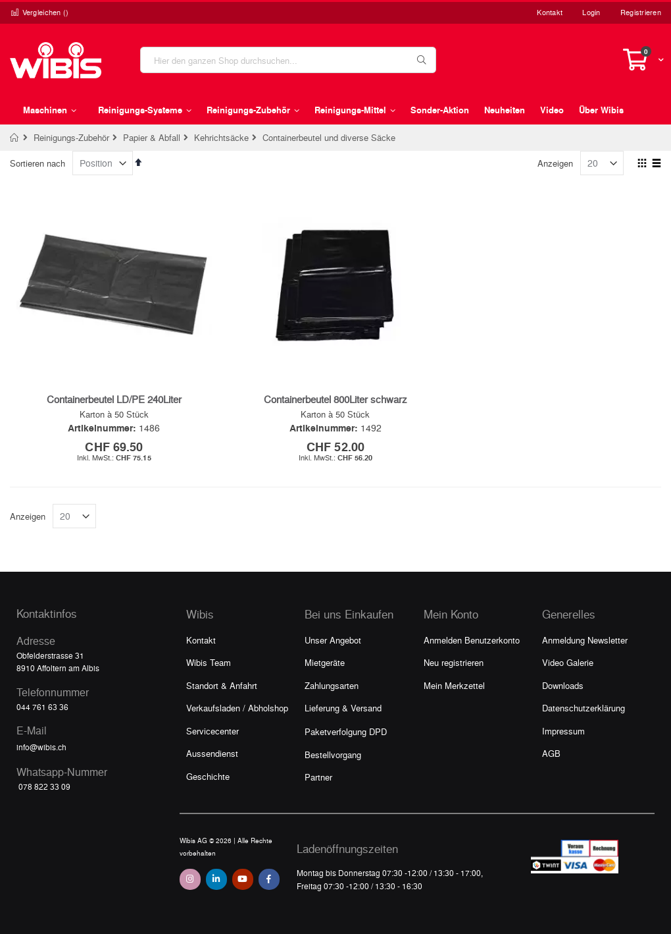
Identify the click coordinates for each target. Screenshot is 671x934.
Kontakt (549, 12)
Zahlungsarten (332, 685)
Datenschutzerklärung (583, 707)
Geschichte (208, 776)
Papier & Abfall (151, 137)
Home (15, 138)
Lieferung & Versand (343, 707)
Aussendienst (212, 753)
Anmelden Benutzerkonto (472, 640)
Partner (318, 777)
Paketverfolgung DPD (346, 731)
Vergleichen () (39, 12)
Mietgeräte (325, 662)
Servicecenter (212, 731)
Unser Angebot (333, 640)
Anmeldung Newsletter (585, 640)
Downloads (563, 685)
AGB (551, 753)
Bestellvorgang (333, 754)
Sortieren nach (37, 163)
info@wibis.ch (41, 747)
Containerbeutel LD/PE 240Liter (114, 399)
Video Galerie (567, 662)
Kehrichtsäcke (221, 137)
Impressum (563, 731)
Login (591, 12)
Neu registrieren (454, 662)
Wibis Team (208, 662)
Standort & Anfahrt (221, 685)
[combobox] (288, 60)
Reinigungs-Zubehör (71, 137)
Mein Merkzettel (454, 685)
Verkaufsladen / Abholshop (237, 707)
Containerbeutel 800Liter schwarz (335, 399)
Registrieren (640, 12)
